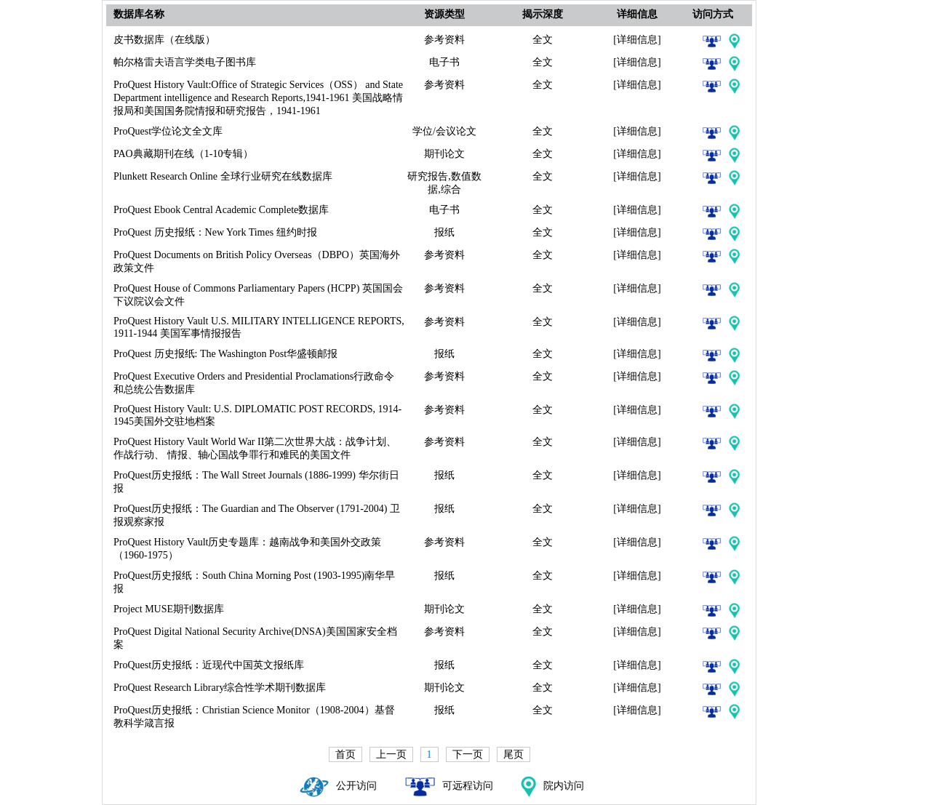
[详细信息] (636, 39)
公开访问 (338, 785)
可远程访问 (449, 785)
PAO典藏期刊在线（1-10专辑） (183, 153)
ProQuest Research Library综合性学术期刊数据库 (219, 687)
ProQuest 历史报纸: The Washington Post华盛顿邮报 (225, 353)
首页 (345, 754)
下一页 (467, 754)
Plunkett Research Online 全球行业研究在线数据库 (222, 176)
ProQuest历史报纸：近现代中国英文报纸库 (208, 665)
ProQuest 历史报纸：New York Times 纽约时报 (215, 232)
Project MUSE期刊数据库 (168, 609)
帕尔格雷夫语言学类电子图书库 (184, 62)
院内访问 (552, 785)
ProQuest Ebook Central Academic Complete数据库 (221, 209)
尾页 (513, 754)
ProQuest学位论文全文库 (168, 131)
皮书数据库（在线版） (164, 39)
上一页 (391, 754)
